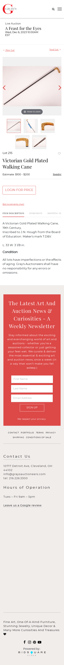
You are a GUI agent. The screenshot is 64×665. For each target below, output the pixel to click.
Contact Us (17, 456)
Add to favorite (59, 153)
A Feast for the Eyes (23, 28)
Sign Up (32, 407)
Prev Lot (9, 50)
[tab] (13, 214)
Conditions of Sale (38, 437)
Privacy (51, 433)
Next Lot (55, 49)
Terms (40, 433)
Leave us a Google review (22, 505)
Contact (13, 433)
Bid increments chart (13, 204)
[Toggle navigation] (59, 9)
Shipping (18, 437)
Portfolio (27, 433)
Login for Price (19, 190)
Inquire (57, 174)
